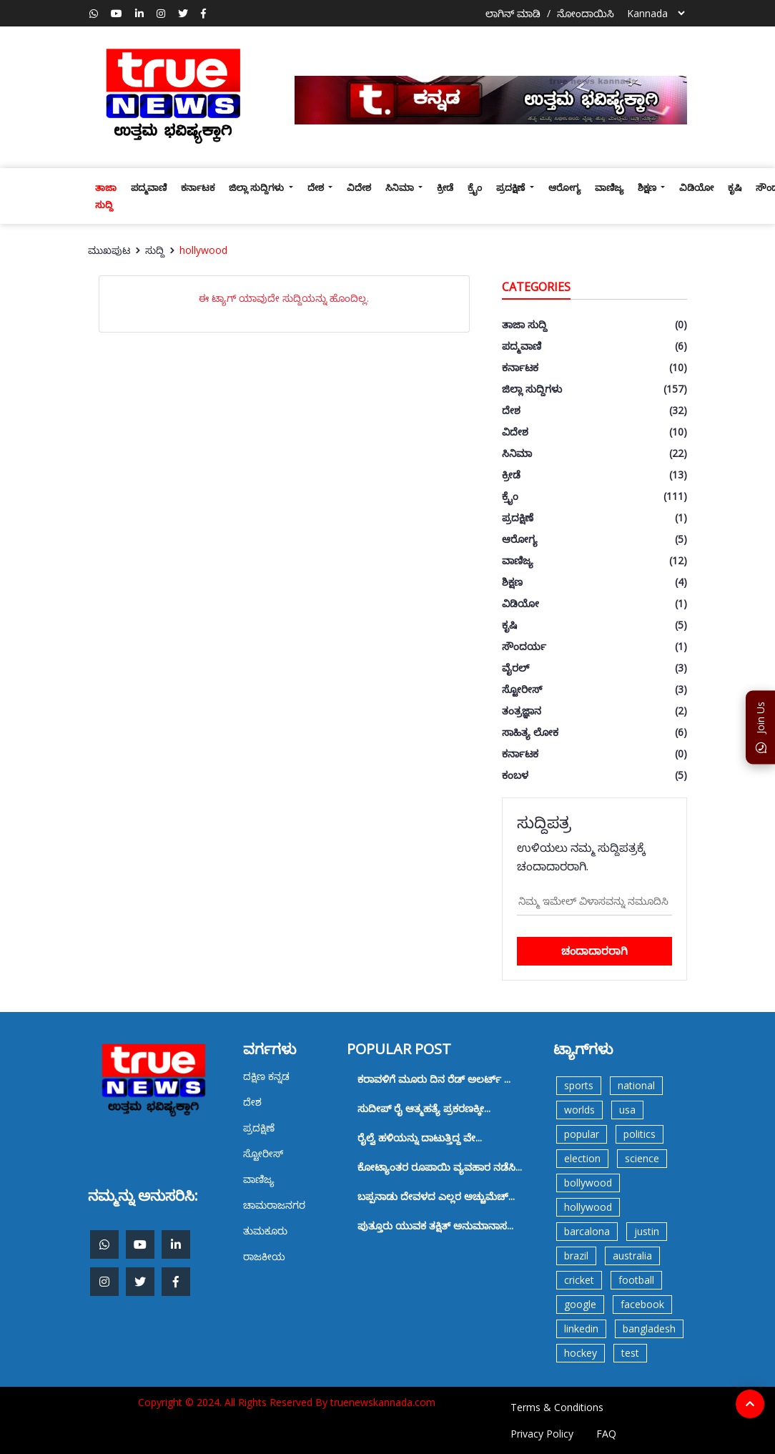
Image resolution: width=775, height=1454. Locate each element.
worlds (579, 1109)
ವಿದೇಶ (359, 187)
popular (581, 1134)
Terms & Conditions (556, 1407)
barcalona (587, 1231)
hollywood (203, 250)
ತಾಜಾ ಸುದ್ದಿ (106, 196)
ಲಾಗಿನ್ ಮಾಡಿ (512, 13)
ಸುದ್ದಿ (154, 250)
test (630, 1353)
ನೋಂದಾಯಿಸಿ (585, 13)
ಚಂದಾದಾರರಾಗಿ (594, 950)
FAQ (606, 1433)
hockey (580, 1353)
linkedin (581, 1328)
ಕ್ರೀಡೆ (445, 187)
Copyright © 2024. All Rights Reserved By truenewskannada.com (286, 1402)
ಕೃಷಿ (734, 187)
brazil (576, 1255)
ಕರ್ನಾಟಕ (197, 187)
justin (646, 1231)
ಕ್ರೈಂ (475, 187)
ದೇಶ (316, 187)
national (636, 1085)
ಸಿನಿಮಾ (400, 187)
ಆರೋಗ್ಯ (564, 187)
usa (627, 1109)
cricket (579, 1280)
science (642, 1158)
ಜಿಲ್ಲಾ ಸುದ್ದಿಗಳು (257, 187)
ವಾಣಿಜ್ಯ (609, 187)
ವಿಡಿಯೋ (696, 187)
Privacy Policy (541, 1433)
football (636, 1280)
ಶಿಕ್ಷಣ (648, 187)
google (580, 1304)
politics (639, 1134)
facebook (642, 1304)
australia (632, 1255)
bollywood (588, 1182)
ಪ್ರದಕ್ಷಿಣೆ (511, 187)
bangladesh (649, 1328)
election (582, 1158)
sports (578, 1085)
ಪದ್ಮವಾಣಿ (149, 187)
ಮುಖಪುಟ (109, 250)
